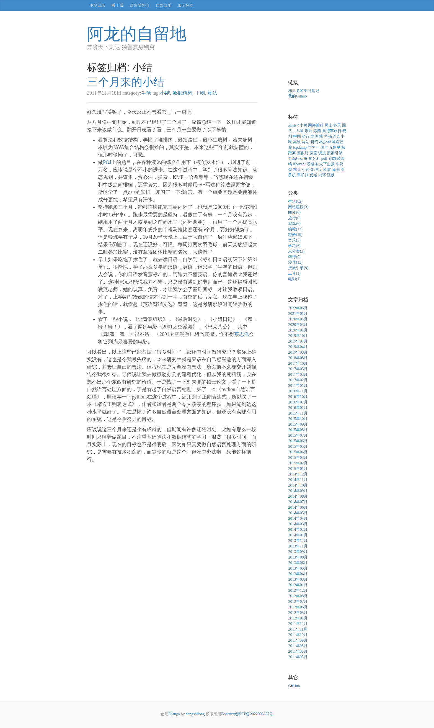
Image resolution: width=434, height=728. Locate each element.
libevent (299, 164)
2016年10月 (298, 397)
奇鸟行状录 (298, 158)
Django (174, 714)
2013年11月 (297, 546)
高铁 (297, 142)
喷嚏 (327, 170)
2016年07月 (298, 402)
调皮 (322, 153)
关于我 (117, 5)
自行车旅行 (332, 131)
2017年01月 (298, 386)
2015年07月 (298, 435)
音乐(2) (294, 240)
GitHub (294, 686)
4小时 (302, 125)
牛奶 (339, 164)
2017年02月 (298, 380)
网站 (305, 142)
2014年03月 (298, 524)
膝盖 (313, 153)
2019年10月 (298, 336)
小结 (165, 93)
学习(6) (294, 246)
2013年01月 (298, 585)
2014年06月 (298, 507)
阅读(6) (294, 212)
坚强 (328, 136)
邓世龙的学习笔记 (303, 91)
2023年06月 (298, 308)
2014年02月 (298, 530)
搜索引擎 (334, 153)
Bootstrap (228, 714)
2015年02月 (298, 463)
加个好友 (185, 5)
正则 (200, 93)
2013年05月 (298, 568)
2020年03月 (298, 325)
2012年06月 (298, 607)
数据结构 (182, 93)
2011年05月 (297, 657)
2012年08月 (298, 596)
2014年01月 (298, 535)
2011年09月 (297, 640)
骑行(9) (294, 257)
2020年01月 (298, 330)
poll (324, 158)
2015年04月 (298, 452)
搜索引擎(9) (298, 268)
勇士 (328, 125)
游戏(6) (294, 224)
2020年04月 (298, 319)
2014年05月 (298, 513)
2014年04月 (298, 518)
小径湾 (307, 170)
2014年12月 (298, 474)
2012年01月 (298, 618)
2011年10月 (297, 635)
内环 (322, 175)
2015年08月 (298, 430)
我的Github (297, 96)
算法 (212, 93)
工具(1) (294, 273)
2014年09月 (298, 491)
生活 (146, 93)
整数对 (303, 153)
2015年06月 (298, 441)
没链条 (312, 164)
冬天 (337, 125)
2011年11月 (297, 629)
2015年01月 (298, 469)
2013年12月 (298, 541)
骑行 (305, 136)
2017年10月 (298, 363)
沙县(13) (295, 262)
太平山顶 (327, 164)
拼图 (297, 136)
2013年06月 (298, 563)
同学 (311, 147)
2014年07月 (298, 502)
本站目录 (97, 5)
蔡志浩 (241, 334)
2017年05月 (298, 369)
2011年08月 (297, 646)
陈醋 (317, 131)
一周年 (322, 147)
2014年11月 (297, 480)
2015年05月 (298, 446)
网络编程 (316, 125)
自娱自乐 (163, 5)
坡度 (318, 170)
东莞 (297, 170)
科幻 (314, 142)
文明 (314, 136)
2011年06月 (297, 651)
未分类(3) (296, 251)
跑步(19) (295, 235)
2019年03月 (298, 352)
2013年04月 (298, 574)
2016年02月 (298, 408)
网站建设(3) (298, 207)
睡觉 (336, 170)
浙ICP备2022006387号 (254, 714)
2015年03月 (298, 458)
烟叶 (308, 131)
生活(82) (295, 201)
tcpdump (300, 147)
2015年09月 (298, 424)
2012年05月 (298, 613)
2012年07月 (298, 602)
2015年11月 (297, 413)
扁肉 (332, 158)
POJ (107, 162)
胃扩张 (303, 175)
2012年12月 (298, 590)
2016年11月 (297, 391)
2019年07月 (298, 341)
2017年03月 (298, 374)
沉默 (331, 175)
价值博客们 (139, 5)
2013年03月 (298, 579)
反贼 (313, 175)
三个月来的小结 (125, 82)
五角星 (334, 147)
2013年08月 (298, 557)
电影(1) (294, 279)
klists (292, 125)
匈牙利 (314, 158)
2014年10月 (298, 485)
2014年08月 (298, 496)
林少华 (325, 142)
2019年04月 (298, 347)
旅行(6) (294, 218)
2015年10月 (298, 419)
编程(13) (295, 229)
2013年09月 (298, 552)
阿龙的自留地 (137, 34)
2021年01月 (298, 314)
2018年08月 (298, 358)
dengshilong (195, 714)
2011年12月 (297, 624)
